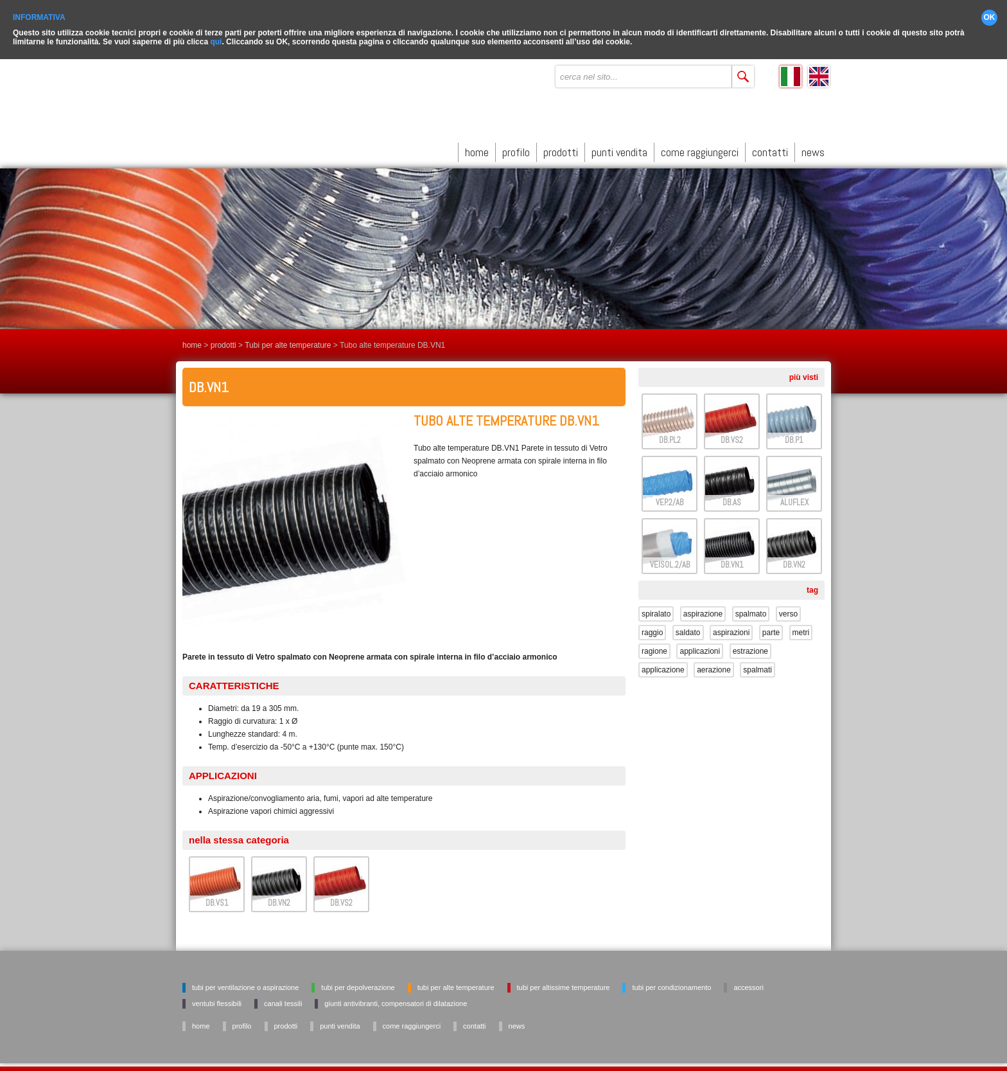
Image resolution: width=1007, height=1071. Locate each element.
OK (989, 15)
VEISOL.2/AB (670, 562)
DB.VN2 (279, 900)
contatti (770, 149)
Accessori (748, 985)
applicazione (663, 667)
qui (216, 39)
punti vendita (619, 149)
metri (801, 630)
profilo (516, 149)
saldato (688, 630)
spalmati (757, 667)
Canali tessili (283, 1001)
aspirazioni (731, 630)
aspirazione (702, 611)
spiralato (656, 611)
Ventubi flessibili (216, 1001)
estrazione (750, 648)
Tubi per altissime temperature (563, 985)
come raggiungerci (700, 149)
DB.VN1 (732, 562)
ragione (654, 648)
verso (788, 611)
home (477, 149)
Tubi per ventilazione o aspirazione (245, 985)
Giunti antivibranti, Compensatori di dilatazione (395, 1001)
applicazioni (699, 648)
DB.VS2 (341, 900)
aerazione (714, 667)
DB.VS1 (217, 900)
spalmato (751, 611)
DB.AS (731, 499)
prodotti (560, 149)
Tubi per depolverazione (357, 985)
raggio (652, 630)
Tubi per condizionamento (671, 985)
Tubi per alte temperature (288, 342)
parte (771, 630)
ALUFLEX (794, 499)
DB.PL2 (670, 437)
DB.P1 (794, 437)
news (813, 149)
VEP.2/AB (669, 499)
